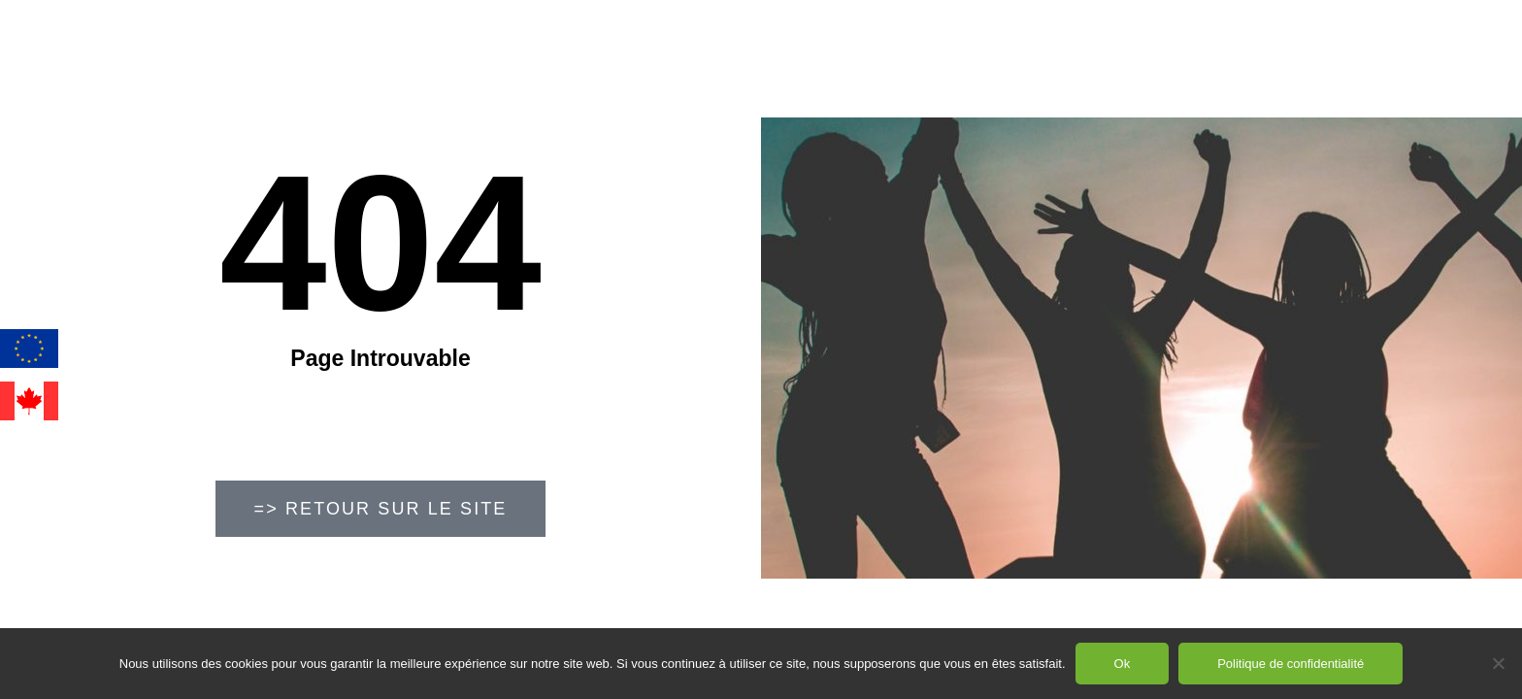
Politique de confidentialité (1290, 663)
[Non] (1497, 663)
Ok (1122, 663)
